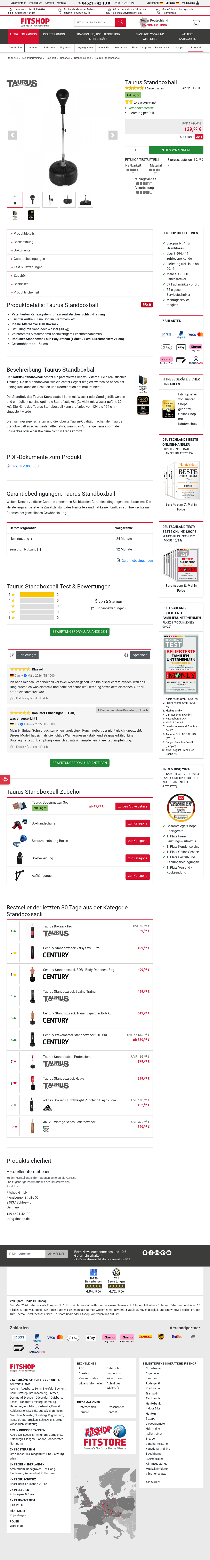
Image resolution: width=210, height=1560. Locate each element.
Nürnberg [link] (41, 1415)
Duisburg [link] (56, 1397)
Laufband (152, 1378)
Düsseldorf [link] (42, 1397)
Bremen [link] (53, 1393)
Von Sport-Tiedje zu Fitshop (28, 1301)
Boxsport (51, 61)
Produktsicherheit (26, 296)
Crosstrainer (154, 1368)
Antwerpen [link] (17, 1494)
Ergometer (152, 1373)
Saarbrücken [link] (30, 1420)
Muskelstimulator (157, 1469)
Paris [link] (19, 1505)
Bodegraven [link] (33, 1469)
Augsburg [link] (27, 1388)
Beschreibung (23, 245)
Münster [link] (28, 1415)
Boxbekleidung (42, 862)
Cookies (84, 1373)
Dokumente (22, 254)
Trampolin (152, 1393)
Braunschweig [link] (38, 1393)
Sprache (172, 2)
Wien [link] (13, 1458)
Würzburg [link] (31, 1424)
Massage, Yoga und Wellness (150, 40)
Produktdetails (24, 237)
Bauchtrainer (154, 1453)
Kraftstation (153, 1388)
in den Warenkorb (176, 153)
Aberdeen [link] (16, 1435)
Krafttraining (54, 38)
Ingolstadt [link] (30, 1406)
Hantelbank (153, 1403)
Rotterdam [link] (48, 1473)
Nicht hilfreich (37, 702)
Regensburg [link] (55, 1415)
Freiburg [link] (37, 1402)
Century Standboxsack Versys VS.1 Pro (71, 952)
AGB (81, 1368)
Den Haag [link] (49, 1469)
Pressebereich (115, 1407)
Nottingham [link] (17, 1443)
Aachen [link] (14, 1388)
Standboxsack (82, 61)
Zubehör (20, 279)
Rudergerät (153, 1383)
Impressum (35, 2)
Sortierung (25, 658)
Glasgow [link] (29, 1439)
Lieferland (155, 2)
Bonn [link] (13, 1393)
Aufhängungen (42, 879)
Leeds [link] (27, 1435)
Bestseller (21, 287)
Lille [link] (12, 1505)
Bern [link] (21, 1484)
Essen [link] (13, 1402)
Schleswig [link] (45, 1420)
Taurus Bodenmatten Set (50, 806)
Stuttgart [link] (59, 1420)
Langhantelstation (157, 1444)
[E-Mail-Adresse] (26, 1254)
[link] (166, 338)
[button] (12, 138)
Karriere (49, 2)
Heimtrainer (153, 1428)
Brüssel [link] (29, 1494)
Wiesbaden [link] (17, 1424)
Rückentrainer (155, 1459)
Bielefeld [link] (48, 1388)
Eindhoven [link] (16, 1473)
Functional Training (158, 1448)
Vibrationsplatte (156, 1473)
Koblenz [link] (15, 1411)
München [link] (16, 1415)
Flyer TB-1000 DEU (23, 470)
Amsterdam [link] (17, 1469)
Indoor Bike (153, 1408)
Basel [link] (13, 1484)
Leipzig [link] (32, 1411)
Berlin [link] (38, 1388)
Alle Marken (153, 1482)
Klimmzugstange (156, 1463)
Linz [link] (48, 1454)
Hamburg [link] (50, 1402)
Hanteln (151, 1413)
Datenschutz (115, 1368)
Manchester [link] (55, 1439)
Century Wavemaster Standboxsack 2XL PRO (75, 1038)
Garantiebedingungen (29, 262)
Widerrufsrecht (116, 1378)
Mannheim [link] (56, 1411)
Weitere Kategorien (187, 40)
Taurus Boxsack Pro (57, 930)
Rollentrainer (154, 1434)
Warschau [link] (16, 1526)
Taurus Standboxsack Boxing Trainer (69, 995)
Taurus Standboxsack (107, 61)
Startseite (12, 61)
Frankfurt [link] (25, 1402)
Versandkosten (88, 1378)
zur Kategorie (137, 827)
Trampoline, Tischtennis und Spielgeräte (98, 40)
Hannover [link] (16, 1406)
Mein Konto (190, 2)
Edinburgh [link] (16, 1439)
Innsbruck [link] (23, 1454)
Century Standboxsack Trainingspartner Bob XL (77, 1017)
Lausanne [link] (31, 1484)
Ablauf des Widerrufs (113, 1386)
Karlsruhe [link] (44, 1406)
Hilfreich (17, 702)
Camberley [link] (55, 1435)
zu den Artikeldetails (132, 810)
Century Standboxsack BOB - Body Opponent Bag (78, 973)
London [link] (41, 1439)
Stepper (151, 1438)
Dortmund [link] (16, 1397)
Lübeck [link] (43, 1411)
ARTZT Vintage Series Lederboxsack (69, 1125)
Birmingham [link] (40, 1435)
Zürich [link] (43, 1484)
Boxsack (65, 61)
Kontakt (61, 2)
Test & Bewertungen (28, 271)
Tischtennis (153, 1398)
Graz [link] (13, 1454)
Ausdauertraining (23, 38)
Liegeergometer (156, 1423)
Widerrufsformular (90, 1383)
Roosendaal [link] (32, 1473)
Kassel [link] (55, 1406)
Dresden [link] (29, 1397)
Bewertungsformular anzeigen (79, 635)
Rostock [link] (15, 1420)
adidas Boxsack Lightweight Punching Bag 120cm (79, 1104)
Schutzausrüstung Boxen (50, 844)
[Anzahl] (137, 154)
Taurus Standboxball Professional (67, 1060)
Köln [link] (24, 1411)
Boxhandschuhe (43, 827)
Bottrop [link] (23, 1393)
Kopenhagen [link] (18, 1515)
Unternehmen (18, 2)
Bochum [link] (60, 1388)
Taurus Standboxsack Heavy (63, 1082)
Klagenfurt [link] (38, 1454)
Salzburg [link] (58, 1454)
